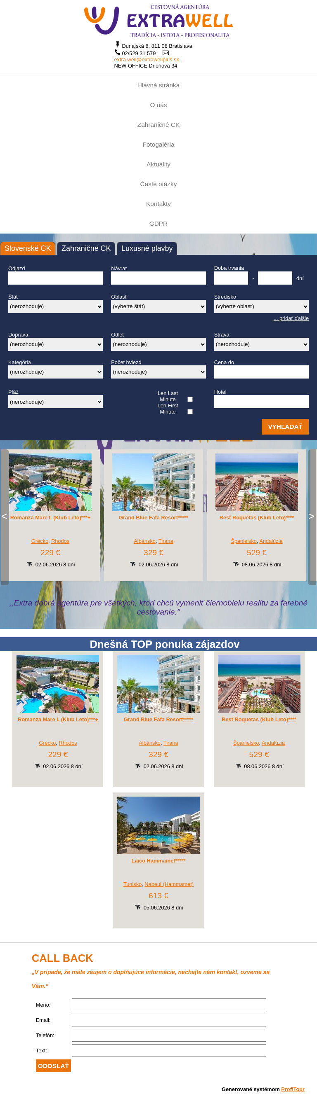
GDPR (158, 223)
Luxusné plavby (147, 248)
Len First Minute (168, 408)
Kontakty (158, 203)
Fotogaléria (159, 144)
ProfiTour (293, 1089)
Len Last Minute (168, 396)
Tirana (165, 541)
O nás (158, 104)
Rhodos (60, 541)
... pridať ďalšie (291, 318)
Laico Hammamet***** (159, 861)
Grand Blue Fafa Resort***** (153, 517)
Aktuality (158, 164)
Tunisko (132, 884)
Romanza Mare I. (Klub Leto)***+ (50, 517)
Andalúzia (270, 541)
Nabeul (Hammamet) (169, 884)
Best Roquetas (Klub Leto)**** (257, 517)
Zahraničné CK (158, 124)
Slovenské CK (28, 248)
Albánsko (145, 541)
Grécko (39, 541)
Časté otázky (158, 183)
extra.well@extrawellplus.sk (146, 59)
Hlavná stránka (158, 85)
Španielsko (244, 541)
